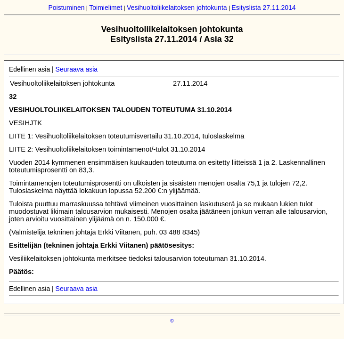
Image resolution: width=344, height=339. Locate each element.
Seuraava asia (77, 69)
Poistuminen (66, 7)
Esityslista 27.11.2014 (263, 7)
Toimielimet (105, 7)
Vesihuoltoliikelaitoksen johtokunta (177, 7)
